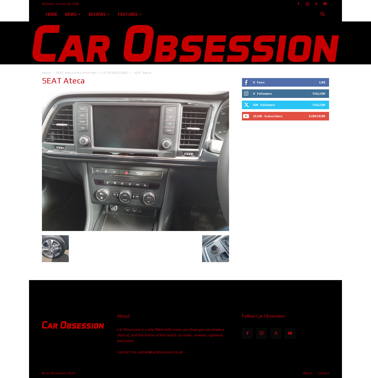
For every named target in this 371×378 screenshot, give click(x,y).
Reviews (99, 14)
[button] (322, 14)
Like (322, 82)
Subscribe (317, 116)
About (307, 373)
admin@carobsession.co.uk (160, 352)
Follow (319, 93)
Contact (323, 373)
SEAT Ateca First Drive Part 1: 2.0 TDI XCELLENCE (92, 73)
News (73, 14)
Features (130, 14)
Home (51, 14)
